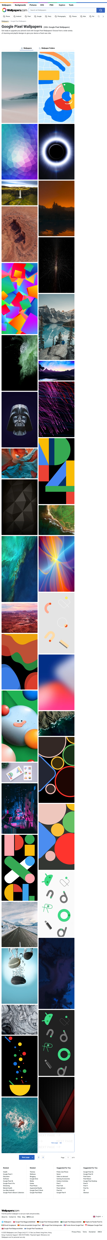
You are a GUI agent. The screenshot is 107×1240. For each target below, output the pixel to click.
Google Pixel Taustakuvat (35, 1228)
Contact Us (12, 1217)
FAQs (19, 1217)
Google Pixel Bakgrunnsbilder (13, 1228)
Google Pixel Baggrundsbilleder (25, 1222)
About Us (4, 1217)
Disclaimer (92, 1232)
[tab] (26, 48)
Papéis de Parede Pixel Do (93, 1222)
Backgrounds (20, 5)
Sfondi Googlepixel (10, 1225)
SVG (42, 5)
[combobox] (63, 10)
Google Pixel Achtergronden (53, 1225)
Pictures (33, 5)
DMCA (100, 1232)
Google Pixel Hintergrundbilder (49, 1222)
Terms (85, 1232)
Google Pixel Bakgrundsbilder (72, 1222)
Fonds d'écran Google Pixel (74, 1225)
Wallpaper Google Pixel (94, 1225)
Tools (71, 5)
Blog (23, 1217)
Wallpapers (6, 5)
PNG (51, 5)
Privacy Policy (76, 1232)
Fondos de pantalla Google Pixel (30, 1225)
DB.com (30, 1217)
